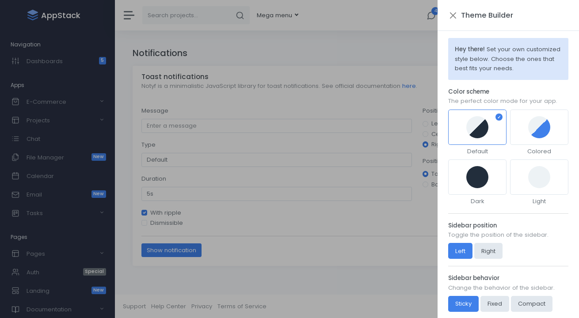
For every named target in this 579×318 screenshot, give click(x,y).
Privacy (201, 306)
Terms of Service (242, 306)
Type (148, 144)
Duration (153, 178)
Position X (436, 110)
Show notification (171, 250)
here (409, 86)
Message (154, 110)
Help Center (168, 306)
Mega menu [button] (275, 15)
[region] (57, 159)
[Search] (186, 15)
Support (134, 306)
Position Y (436, 161)
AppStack (557, 306)
